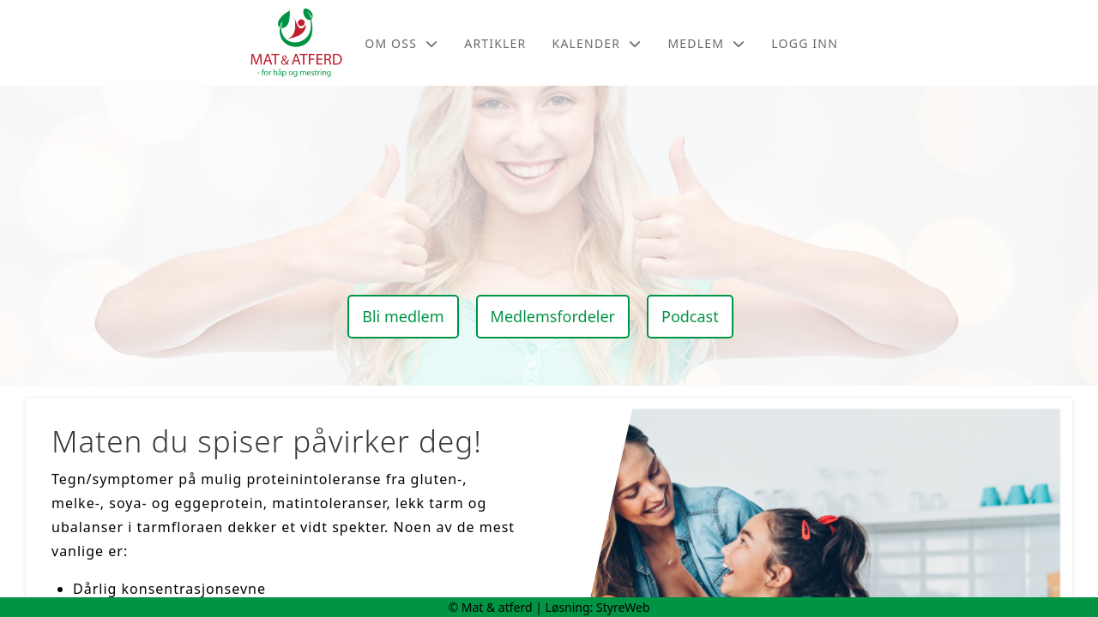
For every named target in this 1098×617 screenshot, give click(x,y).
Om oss (401, 43)
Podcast (690, 316)
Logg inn (804, 43)
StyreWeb (623, 607)
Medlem (706, 43)
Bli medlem (402, 316)
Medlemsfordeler (553, 316)
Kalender (597, 43)
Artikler (495, 43)
